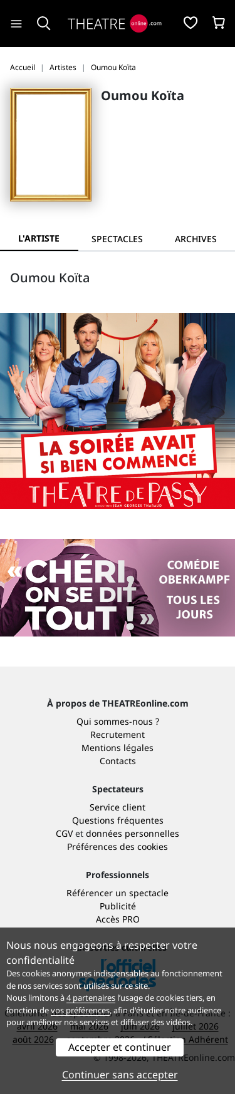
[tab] (117, 238)
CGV (64, 833)
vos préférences (80, 1010)
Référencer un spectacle (117, 893)
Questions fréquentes (118, 820)
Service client (117, 807)
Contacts (118, 761)
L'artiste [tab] (39, 238)
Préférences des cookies (117, 846)
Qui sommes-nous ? (117, 721)
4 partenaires (90, 997)
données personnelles (132, 833)
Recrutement (117, 734)
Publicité (118, 906)
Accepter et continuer (119, 1047)
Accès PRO (118, 919)
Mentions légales (117, 748)
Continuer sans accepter (120, 1074)
